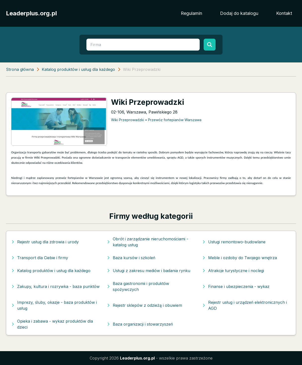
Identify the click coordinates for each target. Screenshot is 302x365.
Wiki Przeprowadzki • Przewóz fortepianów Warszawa (156, 120)
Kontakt (284, 13)
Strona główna (20, 69)
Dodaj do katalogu (239, 13)
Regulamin (191, 13)
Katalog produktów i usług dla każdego (78, 69)
